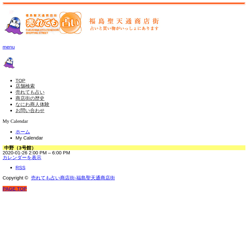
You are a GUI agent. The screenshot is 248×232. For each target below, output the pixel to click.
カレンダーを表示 (22, 157)
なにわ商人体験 (32, 104)
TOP (21, 80)
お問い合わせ (30, 110)
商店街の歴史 (30, 98)
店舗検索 (25, 86)
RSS (21, 167)
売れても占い (30, 92)
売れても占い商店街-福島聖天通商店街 (73, 177)
